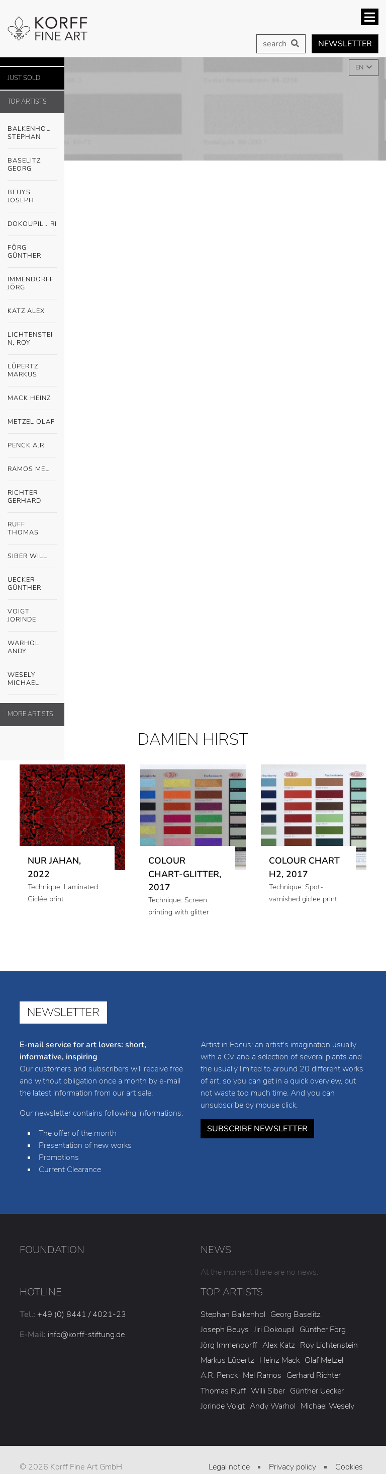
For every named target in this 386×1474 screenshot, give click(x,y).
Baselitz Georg (24, 164)
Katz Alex (26, 311)
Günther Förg (323, 1329)
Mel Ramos (262, 1375)
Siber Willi (32, 557)
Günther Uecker (317, 1391)
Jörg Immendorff (229, 1345)
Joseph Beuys (225, 1329)
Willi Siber (268, 1391)
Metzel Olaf (31, 421)
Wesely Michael (32, 676)
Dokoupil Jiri (32, 223)
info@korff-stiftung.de (86, 1334)
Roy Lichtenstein (329, 1345)
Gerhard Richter (313, 1375)
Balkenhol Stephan (32, 130)
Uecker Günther (32, 581)
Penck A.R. (32, 446)
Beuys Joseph (32, 194)
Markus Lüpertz (227, 1360)
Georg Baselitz (295, 1314)
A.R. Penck (219, 1375)
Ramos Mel (28, 469)
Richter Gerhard (24, 496)
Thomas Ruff (223, 1391)
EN (360, 67)
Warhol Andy (32, 645)
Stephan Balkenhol (233, 1314)
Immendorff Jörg (32, 281)
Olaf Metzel (324, 1360)
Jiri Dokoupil (274, 1329)
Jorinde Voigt (223, 1406)
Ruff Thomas (23, 528)
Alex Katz (278, 1345)
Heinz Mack (279, 1360)
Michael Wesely (327, 1406)
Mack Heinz (29, 398)
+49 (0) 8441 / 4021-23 (81, 1314)
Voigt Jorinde (32, 613)
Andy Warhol (273, 1406)
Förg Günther (32, 249)
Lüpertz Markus (32, 368)
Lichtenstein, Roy (30, 338)
